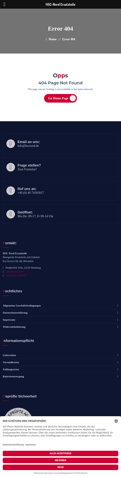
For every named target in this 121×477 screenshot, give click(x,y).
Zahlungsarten (11, 381)
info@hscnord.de (28, 151)
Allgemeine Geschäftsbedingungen (22, 318)
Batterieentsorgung (13, 389)
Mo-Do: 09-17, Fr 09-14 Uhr (36, 222)
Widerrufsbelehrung (14, 339)
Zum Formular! (27, 175)
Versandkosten (11, 374)
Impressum (9, 332)
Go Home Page (62, 99)
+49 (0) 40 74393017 (31, 198)
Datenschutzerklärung (15, 325)
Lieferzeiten (9, 367)
